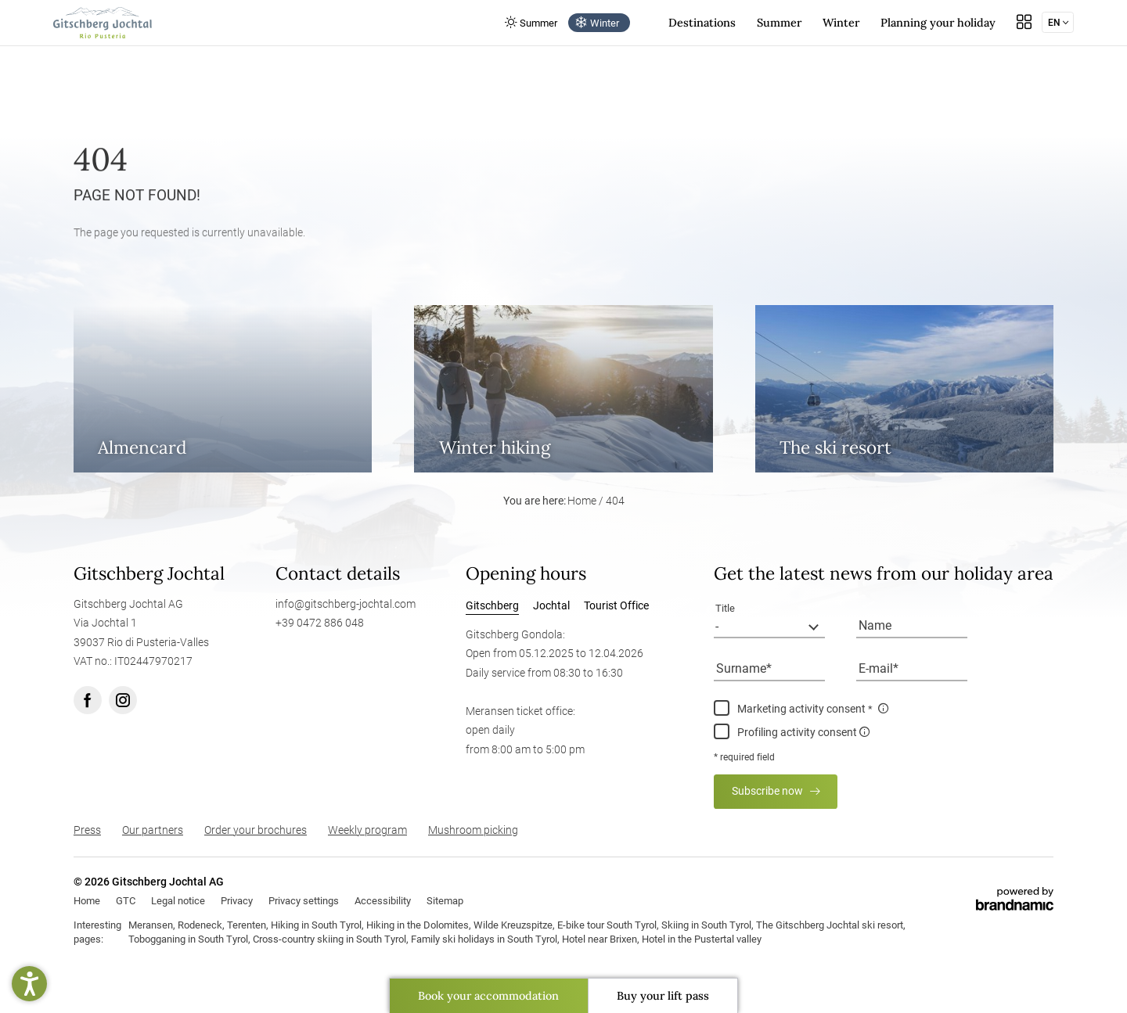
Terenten (246, 925)
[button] (29, 983)
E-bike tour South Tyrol (607, 925)
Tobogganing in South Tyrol (188, 939)
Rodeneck (200, 925)
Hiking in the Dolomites (417, 925)
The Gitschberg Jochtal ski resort (829, 925)
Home (583, 501)
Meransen (150, 925)
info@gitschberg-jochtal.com (345, 604)
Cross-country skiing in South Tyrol (329, 939)
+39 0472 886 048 (319, 623)
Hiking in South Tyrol (316, 925)
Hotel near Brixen (599, 939)
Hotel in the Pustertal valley (702, 939)
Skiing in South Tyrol (706, 925)
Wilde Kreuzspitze (513, 925)
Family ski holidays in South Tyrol (484, 939)
